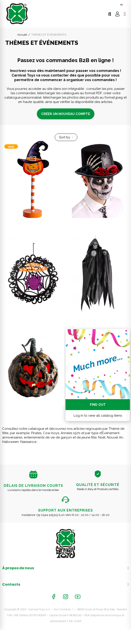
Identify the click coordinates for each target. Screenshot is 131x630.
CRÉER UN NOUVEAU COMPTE (65, 114)
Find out (98, 405)
